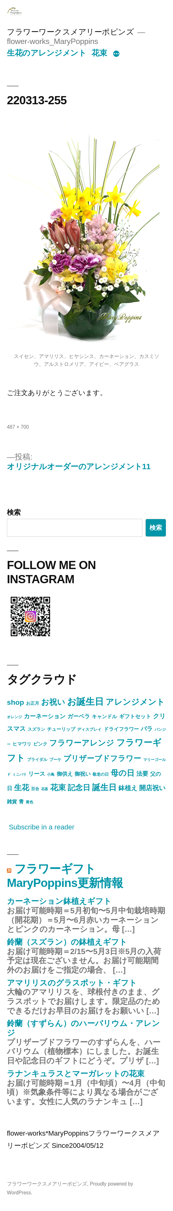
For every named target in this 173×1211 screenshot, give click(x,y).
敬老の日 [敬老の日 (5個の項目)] (100, 774)
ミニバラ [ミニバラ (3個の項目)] (19, 774)
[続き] (116, 54)
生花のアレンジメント (46, 53)
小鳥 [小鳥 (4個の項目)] (51, 774)
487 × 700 (18, 427)
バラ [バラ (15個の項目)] (147, 728)
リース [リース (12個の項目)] (36, 774)
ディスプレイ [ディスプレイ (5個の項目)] (89, 729)
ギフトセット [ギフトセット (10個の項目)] (135, 717)
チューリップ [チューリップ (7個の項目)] (61, 729)
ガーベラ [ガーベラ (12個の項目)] (78, 716)
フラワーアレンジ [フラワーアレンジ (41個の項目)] (81, 743)
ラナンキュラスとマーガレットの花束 (75, 1073)
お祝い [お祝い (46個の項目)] (53, 702)
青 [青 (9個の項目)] (21, 801)
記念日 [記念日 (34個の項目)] (79, 788)
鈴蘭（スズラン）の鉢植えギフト (67, 942)
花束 (99, 53)
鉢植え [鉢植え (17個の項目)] (127, 788)
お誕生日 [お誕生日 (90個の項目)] (85, 701)
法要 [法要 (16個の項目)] (142, 773)
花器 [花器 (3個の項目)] (44, 789)
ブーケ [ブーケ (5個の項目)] (55, 759)
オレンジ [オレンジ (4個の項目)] (14, 717)
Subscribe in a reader (41, 827)
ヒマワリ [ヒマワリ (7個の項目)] (22, 744)
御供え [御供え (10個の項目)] (65, 774)
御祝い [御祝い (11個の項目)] (83, 774)
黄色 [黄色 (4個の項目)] (29, 802)
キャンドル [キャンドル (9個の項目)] (104, 716)
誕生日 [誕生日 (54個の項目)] (104, 787)
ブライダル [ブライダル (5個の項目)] (37, 759)
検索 (14, 512)
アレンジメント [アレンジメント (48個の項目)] (135, 702)
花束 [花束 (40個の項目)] (58, 787)
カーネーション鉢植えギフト (59, 901)
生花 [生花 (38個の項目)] (21, 787)
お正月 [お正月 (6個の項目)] (32, 703)
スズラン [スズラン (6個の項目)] (36, 729)
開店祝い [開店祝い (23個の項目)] (152, 788)
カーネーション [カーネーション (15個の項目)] (45, 716)
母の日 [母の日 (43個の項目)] (122, 772)
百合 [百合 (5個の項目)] (35, 788)
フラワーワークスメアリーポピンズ (70, 32)
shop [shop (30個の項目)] (15, 702)
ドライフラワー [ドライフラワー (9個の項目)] (121, 729)
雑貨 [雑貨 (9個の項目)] (12, 801)
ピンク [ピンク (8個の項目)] (40, 744)
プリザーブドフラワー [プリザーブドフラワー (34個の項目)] (102, 758)
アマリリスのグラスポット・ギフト (72, 983)
